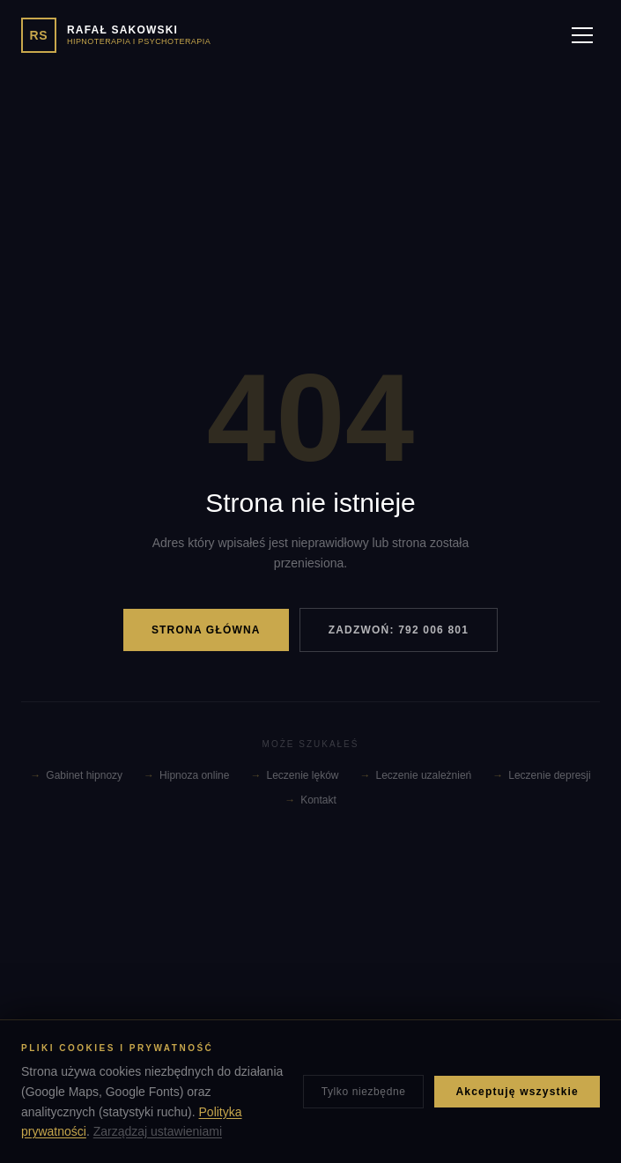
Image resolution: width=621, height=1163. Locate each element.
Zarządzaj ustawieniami (157, 1131)
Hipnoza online (186, 775)
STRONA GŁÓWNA (206, 630)
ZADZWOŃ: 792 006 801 (399, 630)
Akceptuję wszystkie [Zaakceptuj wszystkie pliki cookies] (517, 1091)
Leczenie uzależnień (416, 775)
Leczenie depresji (541, 775)
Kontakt (310, 800)
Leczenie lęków (294, 775)
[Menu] (582, 35)
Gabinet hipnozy (76, 775)
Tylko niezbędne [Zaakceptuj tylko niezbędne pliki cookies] (364, 1091)
